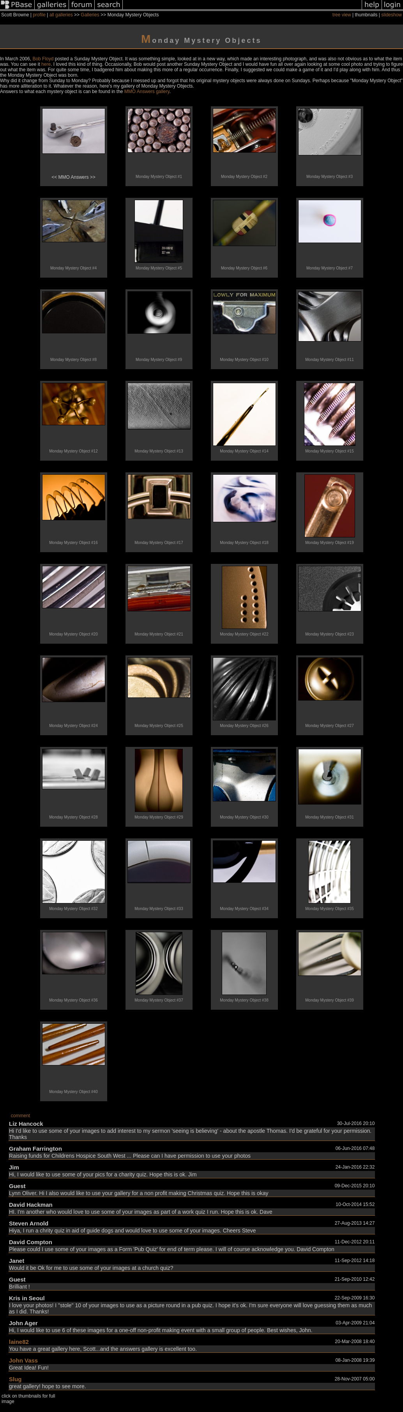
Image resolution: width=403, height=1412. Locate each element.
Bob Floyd (42, 59)
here (46, 64)
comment (20, 1115)
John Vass (23, 1360)
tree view (341, 15)
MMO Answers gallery (147, 91)
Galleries (90, 15)
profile (39, 15)
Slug (15, 1379)
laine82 (19, 1341)
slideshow (391, 15)
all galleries (61, 15)
